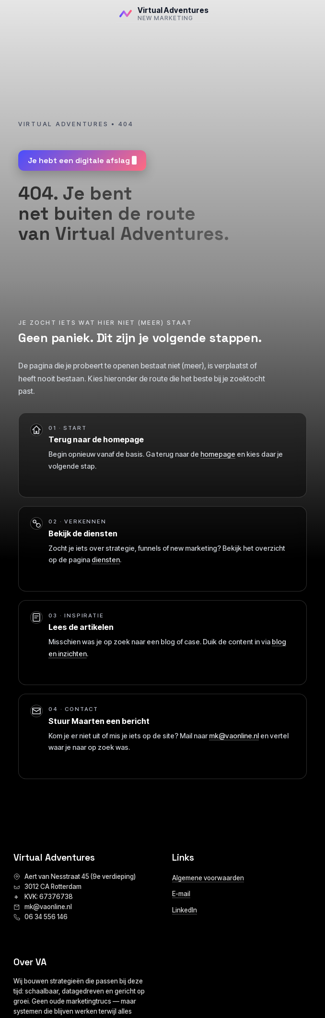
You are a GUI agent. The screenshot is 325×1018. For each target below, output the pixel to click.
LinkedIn (184, 910)
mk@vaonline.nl (234, 736)
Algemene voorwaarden (208, 878)
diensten (106, 560)
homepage (217, 454)
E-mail (181, 894)
